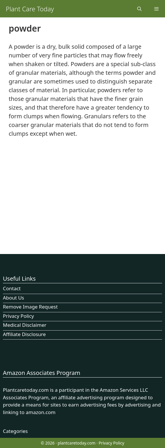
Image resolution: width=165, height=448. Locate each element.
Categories (15, 431)
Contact (12, 288)
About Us (13, 297)
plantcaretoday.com (76, 443)
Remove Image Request (30, 306)
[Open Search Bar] (139, 8)
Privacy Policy (18, 316)
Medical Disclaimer (24, 325)
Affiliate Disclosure (24, 334)
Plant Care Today (30, 8)
